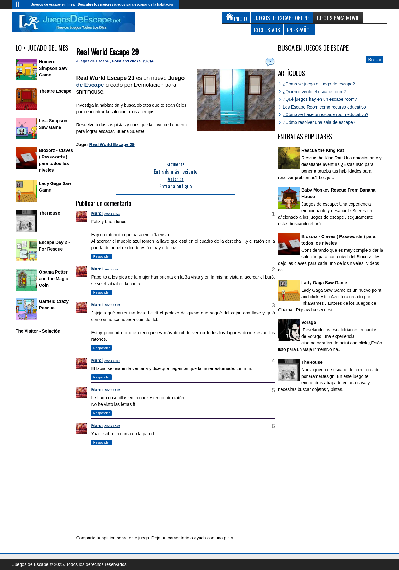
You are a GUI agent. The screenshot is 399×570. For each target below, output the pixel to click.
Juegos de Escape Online (282, 17)
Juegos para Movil (337, 17)
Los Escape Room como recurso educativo (324, 107)
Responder (101, 256)
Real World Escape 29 (107, 51)
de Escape (90, 85)
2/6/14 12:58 (112, 390)
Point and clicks (127, 61)
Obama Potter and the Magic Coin (53, 279)
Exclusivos (267, 30)
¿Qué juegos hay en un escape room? (320, 99)
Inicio (20, 4)
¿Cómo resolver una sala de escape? (319, 122)
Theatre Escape (55, 91)
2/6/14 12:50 (112, 269)
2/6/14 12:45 (112, 214)
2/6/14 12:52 (112, 305)
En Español (299, 30)
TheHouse (49, 213)
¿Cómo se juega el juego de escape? (319, 83)
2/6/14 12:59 (112, 426)
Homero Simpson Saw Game (53, 68)
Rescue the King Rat (322, 150)
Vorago (308, 322)
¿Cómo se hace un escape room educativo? (325, 114)
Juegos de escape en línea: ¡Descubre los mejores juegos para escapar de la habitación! (103, 4)
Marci (97, 213)
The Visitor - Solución (38, 331)
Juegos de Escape (93, 61)
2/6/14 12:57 (112, 361)
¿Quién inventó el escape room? (314, 91)
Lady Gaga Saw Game (324, 282)
